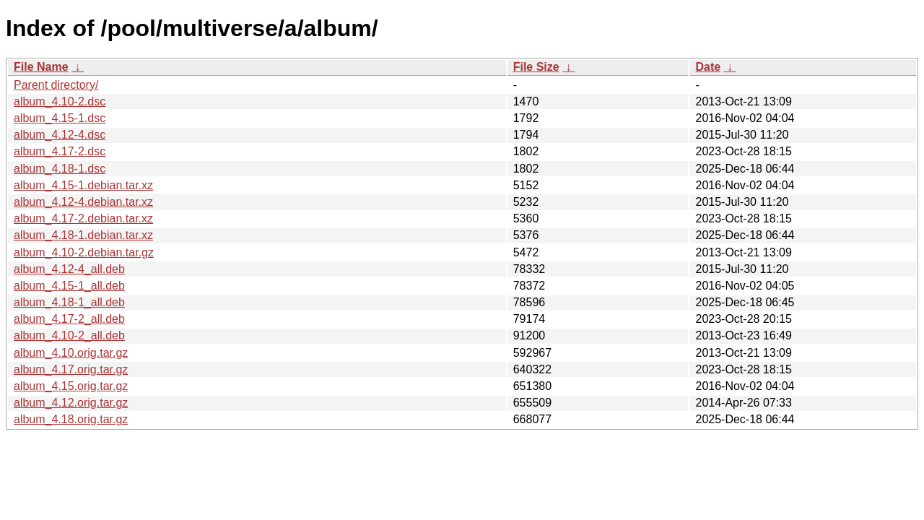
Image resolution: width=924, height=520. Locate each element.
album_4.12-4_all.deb (69, 269)
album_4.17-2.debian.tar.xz (83, 218)
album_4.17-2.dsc (59, 151)
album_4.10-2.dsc (59, 101)
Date (707, 67)
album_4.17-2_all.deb (69, 319)
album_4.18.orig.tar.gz (71, 419)
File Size (536, 67)
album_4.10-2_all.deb (69, 335)
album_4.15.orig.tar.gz (71, 386)
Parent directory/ (56, 85)
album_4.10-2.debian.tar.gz (84, 252)
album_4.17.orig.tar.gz (71, 369)
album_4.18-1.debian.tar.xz (83, 235)
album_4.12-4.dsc (59, 135)
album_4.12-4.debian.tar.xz (83, 202)
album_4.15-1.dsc (59, 118)
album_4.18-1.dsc (59, 168)
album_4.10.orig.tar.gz (71, 353)
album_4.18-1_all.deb (69, 302)
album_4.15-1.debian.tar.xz (83, 185)
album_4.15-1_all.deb (69, 286)
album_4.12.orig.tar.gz (71, 402)
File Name (41, 67)
